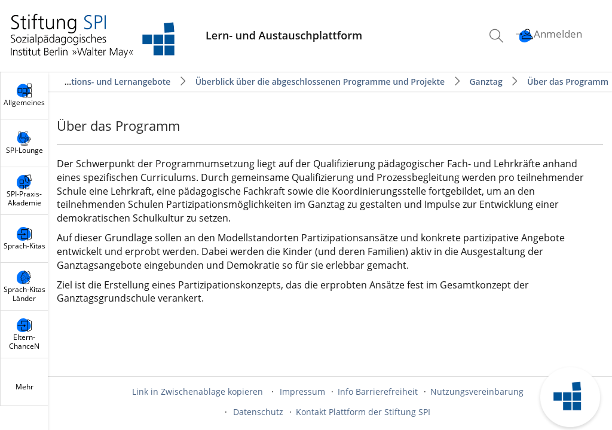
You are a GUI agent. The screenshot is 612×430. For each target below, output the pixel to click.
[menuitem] (498, 36)
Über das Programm (567, 81)
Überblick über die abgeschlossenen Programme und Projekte (320, 81)
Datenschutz (258, 411)
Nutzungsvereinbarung (477, 391)
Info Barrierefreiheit (378, 391)
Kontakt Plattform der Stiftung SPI (363, 411)
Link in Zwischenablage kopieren (197, 391)
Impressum (302, 391)
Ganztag (485, 81)
